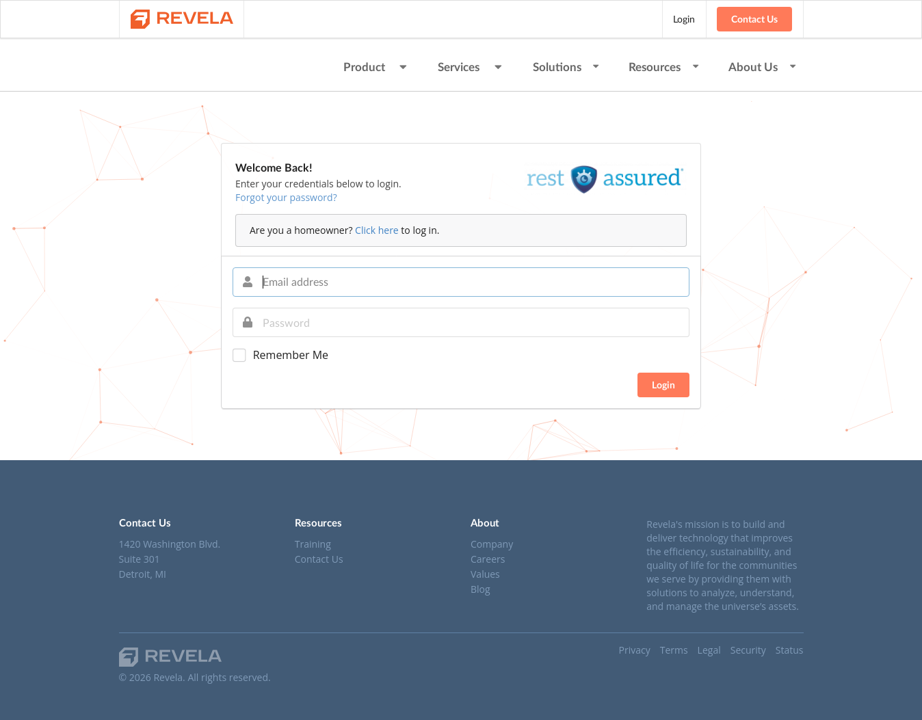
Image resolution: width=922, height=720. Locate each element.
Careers (488, 558)
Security (748, 649)
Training (313, 544)
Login (684, 19)
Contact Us (754, 19)
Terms (674, 649)
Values (485, 574)
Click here (377, 230)
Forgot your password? (286, 197)
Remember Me (290, 355)
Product (376, 66)
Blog (480, 589)
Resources (664, 66)
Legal (709, 649)
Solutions (567, 66)
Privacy (634, 649)
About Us (763, 66)
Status (790, 649)
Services (471, 66)
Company (492, 544)
